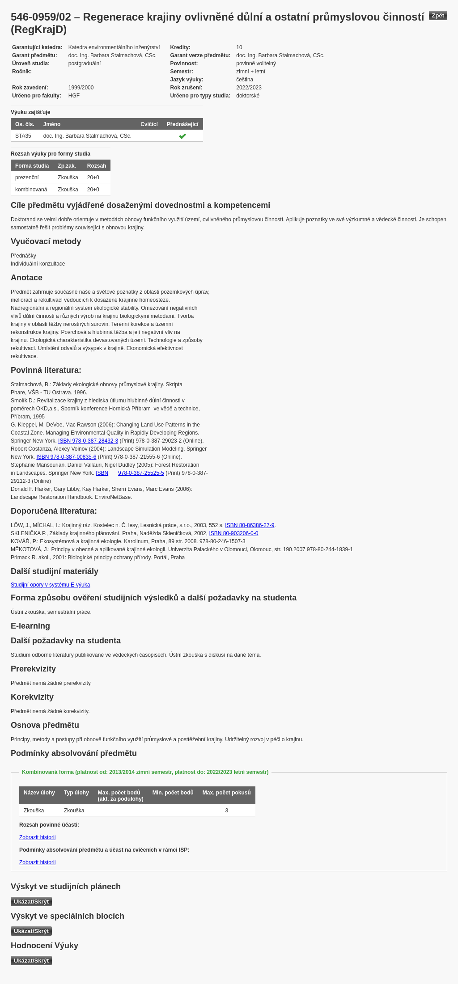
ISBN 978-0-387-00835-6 (66, 457)
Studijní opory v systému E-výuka (50, 585)
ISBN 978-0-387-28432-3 (88, 441)
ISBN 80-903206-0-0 (233, 533)
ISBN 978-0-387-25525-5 (130, 473)
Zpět (438, 15)
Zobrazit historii (37, 837)
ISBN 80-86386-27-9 (249, 525)
